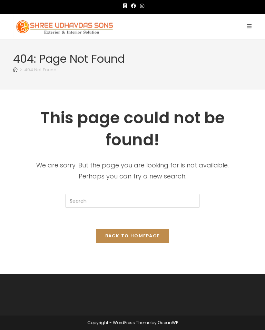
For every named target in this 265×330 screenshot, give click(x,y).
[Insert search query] (132, 201)
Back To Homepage (132, 236)
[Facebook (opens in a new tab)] (133, 6)
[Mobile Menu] (249, 26)
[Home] (15, 69)
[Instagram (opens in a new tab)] (141, 6)
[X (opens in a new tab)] (125, 6)
